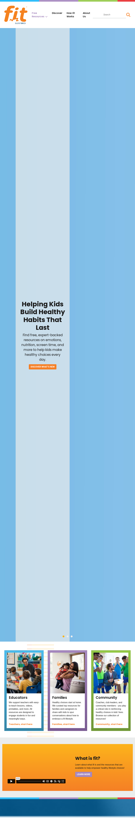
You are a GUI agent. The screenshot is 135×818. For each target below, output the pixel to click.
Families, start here (63, 724)
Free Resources (38, 14)
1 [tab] (63, 636)
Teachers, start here (20, 724)
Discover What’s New (43, 366)
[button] (128, 14)
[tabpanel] (67, 335)
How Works (71, 14)
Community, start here (109, 724)
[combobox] (109, 14)
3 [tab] (71, 636)
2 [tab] (67, 636)
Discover (57, 13)
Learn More (83, 774)
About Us (86, 14)
